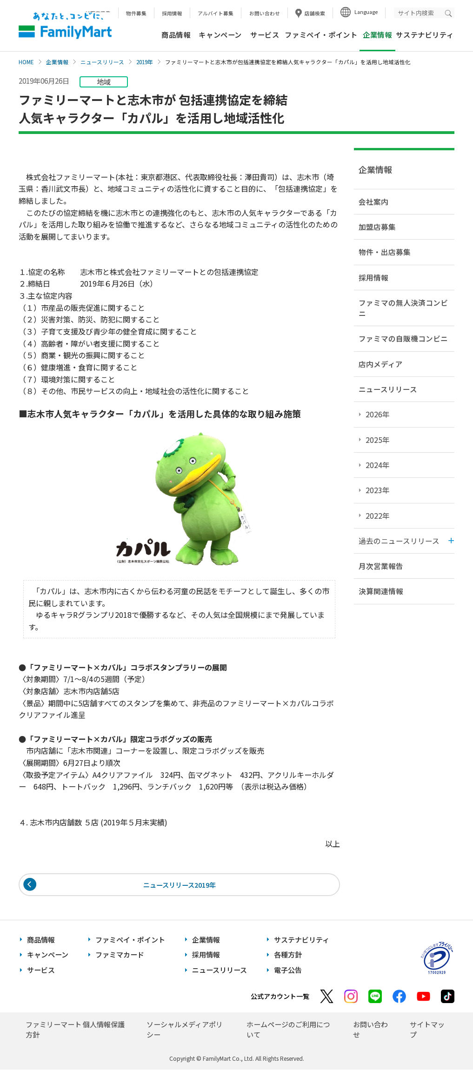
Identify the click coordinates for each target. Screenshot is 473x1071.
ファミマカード (119, 956)
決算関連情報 (381, 591)
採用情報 (172, 13)
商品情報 (175, 34)
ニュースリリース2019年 (179, 885)
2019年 (144, 62)
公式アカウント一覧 (280, 997)
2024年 (378, 465)
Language (366, 11)
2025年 (378, 440)
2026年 (378, 414)
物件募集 (136, 13)
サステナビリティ (424, 34)
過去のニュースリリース (399, 541)
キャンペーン (220, 34)
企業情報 (57, 62)
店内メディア (381, 364)
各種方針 (288, 956)
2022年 (378, 515)
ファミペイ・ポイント (321, 34)
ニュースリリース (102, 62)
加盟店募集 (377, 226)
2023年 (378, 490)
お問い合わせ (264, 13)
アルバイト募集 (215, 13)
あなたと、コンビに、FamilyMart (65, 25)
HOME (26, 62)
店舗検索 (315, 13)
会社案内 (373, 201)
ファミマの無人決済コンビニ (403, 307)
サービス (264, 34)
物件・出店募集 (385, 252)
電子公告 (288, 971)
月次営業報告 (381, 566)
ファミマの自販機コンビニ (403, 338)
